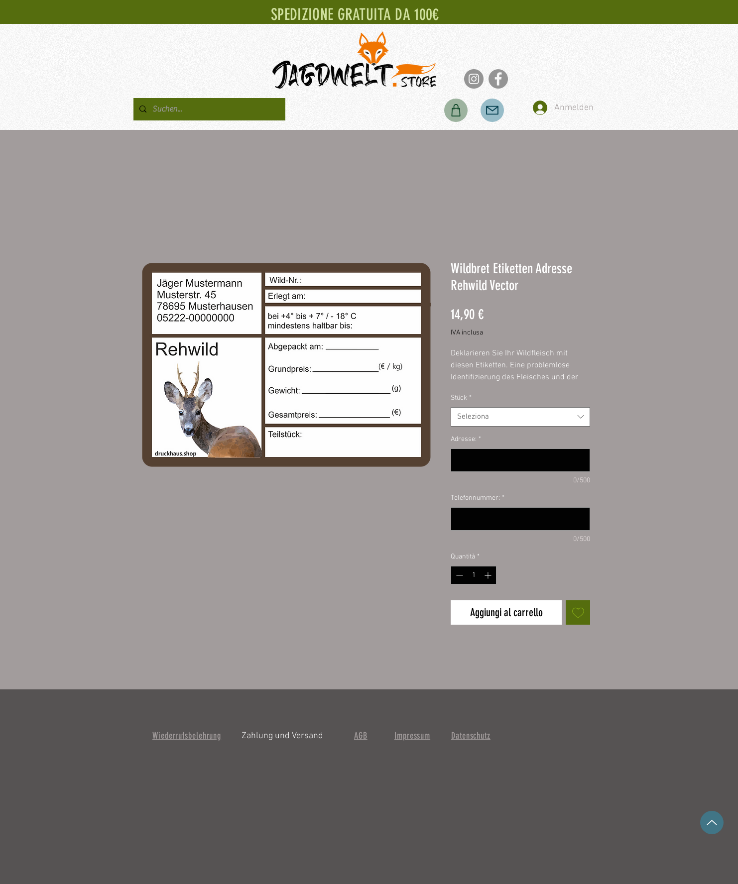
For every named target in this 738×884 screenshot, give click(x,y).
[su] (712, 822)
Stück (461, 398)
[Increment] (489, 575)
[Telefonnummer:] (520, 519)
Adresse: (466, 439)
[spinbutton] (474, 575)
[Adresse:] (520, 460)
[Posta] (492, 110)
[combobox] (520, 417)
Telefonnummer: (477, 498)
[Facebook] (498, 79)
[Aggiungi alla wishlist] (578, 612)
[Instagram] (474, 79)
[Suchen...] (208, 109)
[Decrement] (458, 575)
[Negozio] (456, 110)
